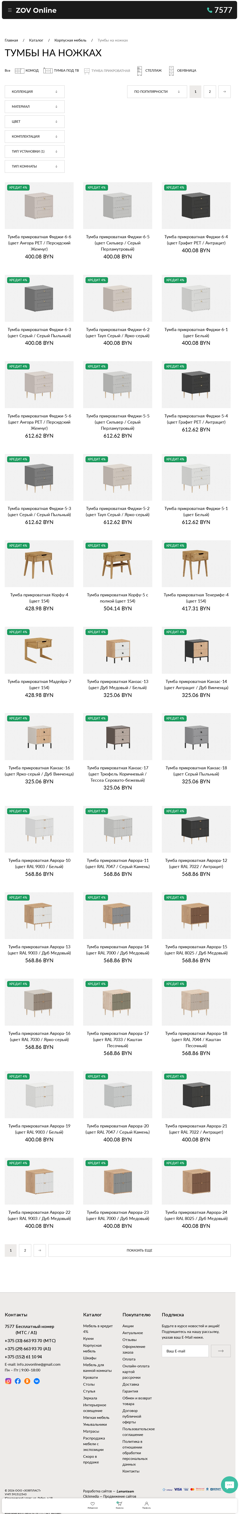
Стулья (89, 1391)
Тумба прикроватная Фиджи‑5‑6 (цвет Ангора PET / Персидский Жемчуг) (39, 422)
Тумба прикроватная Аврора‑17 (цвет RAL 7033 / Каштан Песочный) (118, 1039)
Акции (128, 1325)
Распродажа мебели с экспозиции (94, 1444)
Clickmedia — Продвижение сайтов (109, 1496)
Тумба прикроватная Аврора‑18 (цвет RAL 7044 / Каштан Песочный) (196, 1039)
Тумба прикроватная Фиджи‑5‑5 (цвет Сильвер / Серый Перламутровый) (117, 422)
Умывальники (95, 1424)
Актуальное (132, 1332)
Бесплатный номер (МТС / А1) (29, 1329)
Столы (89, 1384)
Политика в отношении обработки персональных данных (135, 1452)
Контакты (131, 1471)
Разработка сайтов (97, 1491)
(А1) (28, 1349)
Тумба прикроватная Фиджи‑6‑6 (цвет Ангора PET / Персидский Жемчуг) (39, 243)
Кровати (90, 1377)
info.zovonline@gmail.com (38, 1364)
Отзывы (129, 1339)
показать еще (139, 1250)
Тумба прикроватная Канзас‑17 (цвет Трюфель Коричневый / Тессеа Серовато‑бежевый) (117, 774)
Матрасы (91, 1431)
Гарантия (130, 1391)
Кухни (88, 1338)
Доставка (130, 1384)
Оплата (128, 1359)
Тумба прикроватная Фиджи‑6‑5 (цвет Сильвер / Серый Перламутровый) (117, 243)
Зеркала (90, 1398)
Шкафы (89, 1357)
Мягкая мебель (96, 1417)
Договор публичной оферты (131, 1416)
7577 (219, 9)
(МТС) (30, 1341)
